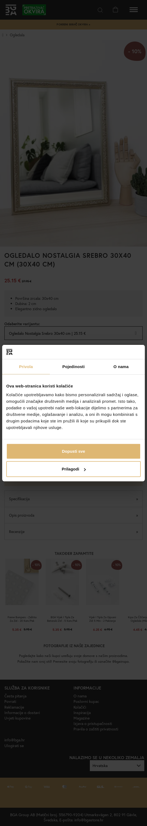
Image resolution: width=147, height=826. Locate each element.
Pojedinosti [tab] (73, 366)
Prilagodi (74, 469)
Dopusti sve (73, 451)
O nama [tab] (121, 366)
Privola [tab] (26, 366)
